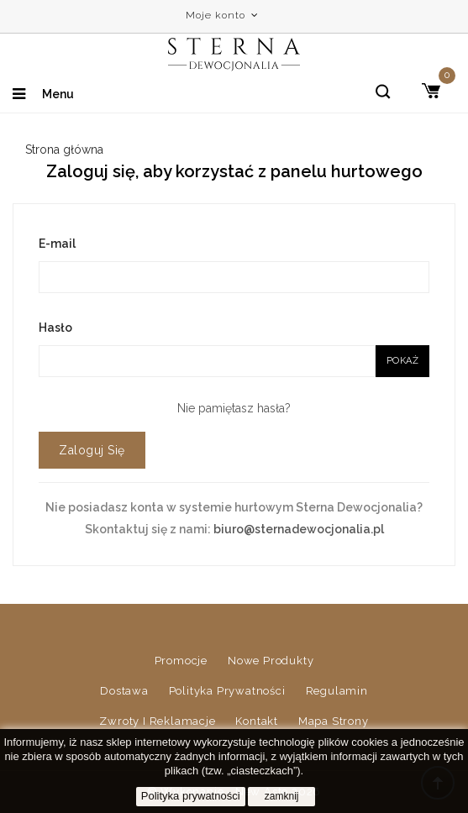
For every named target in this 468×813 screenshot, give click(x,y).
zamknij (282, 796)
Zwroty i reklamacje (157, 721)
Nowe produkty (270, 660)
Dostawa (124, 690)
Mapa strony (333, 721)
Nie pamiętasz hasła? (234, 408)
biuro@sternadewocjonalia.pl (298, 529)
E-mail (57, 243)
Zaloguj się (92, 450)
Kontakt (256, 721)
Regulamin (337, 690)
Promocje (181, 660)
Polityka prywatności (227, 690)
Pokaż (402, 360)
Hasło (55, 327)
